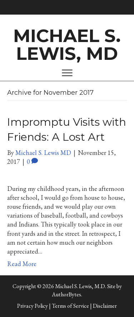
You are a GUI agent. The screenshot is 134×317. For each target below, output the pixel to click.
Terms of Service (70, 306)
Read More (21, 264)
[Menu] (67, 73)
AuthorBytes (66, 294)
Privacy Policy (32, 306)
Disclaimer (105, 306)
